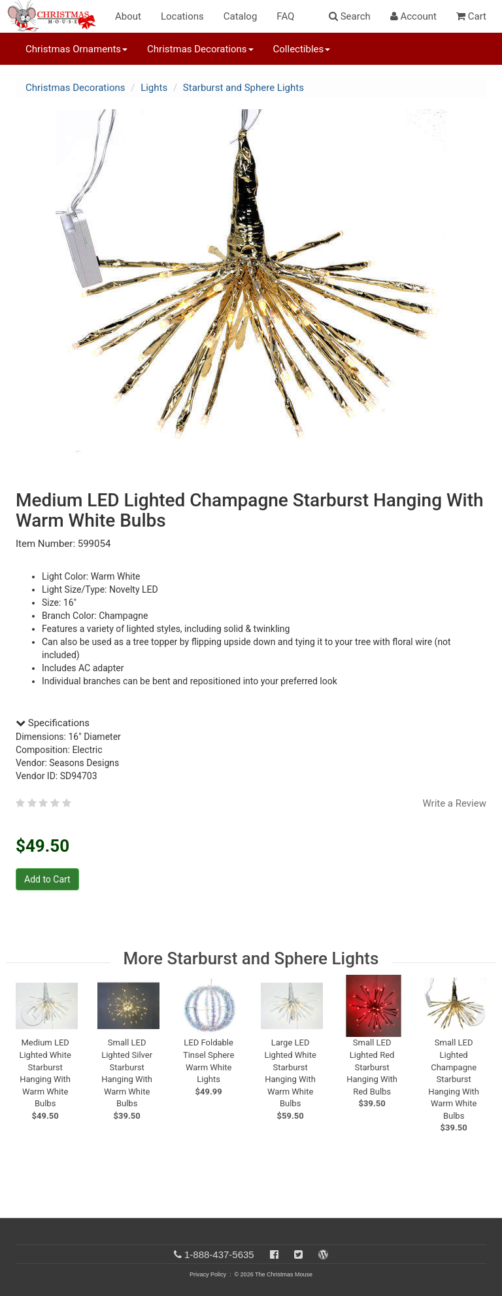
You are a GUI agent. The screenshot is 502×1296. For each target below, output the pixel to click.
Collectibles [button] (302, 49)
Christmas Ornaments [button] (76, 49)
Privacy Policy (208, 1274)
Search (350, 16)
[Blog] (323, 1254)
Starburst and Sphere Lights (243, 88)
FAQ (285, 16)
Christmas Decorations (75, 88)
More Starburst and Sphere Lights (251, 958)
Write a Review (454, 803)
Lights (154, 88)
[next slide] (473, 1014)
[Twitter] (298, 1254)
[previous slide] (33, 1014)
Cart (471, 16)
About (128, 16)
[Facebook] (274, 1254)
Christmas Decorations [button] (200, 49)
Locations (182, 16)
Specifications (53, 723)
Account (413, 16)
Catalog (241, 16)
